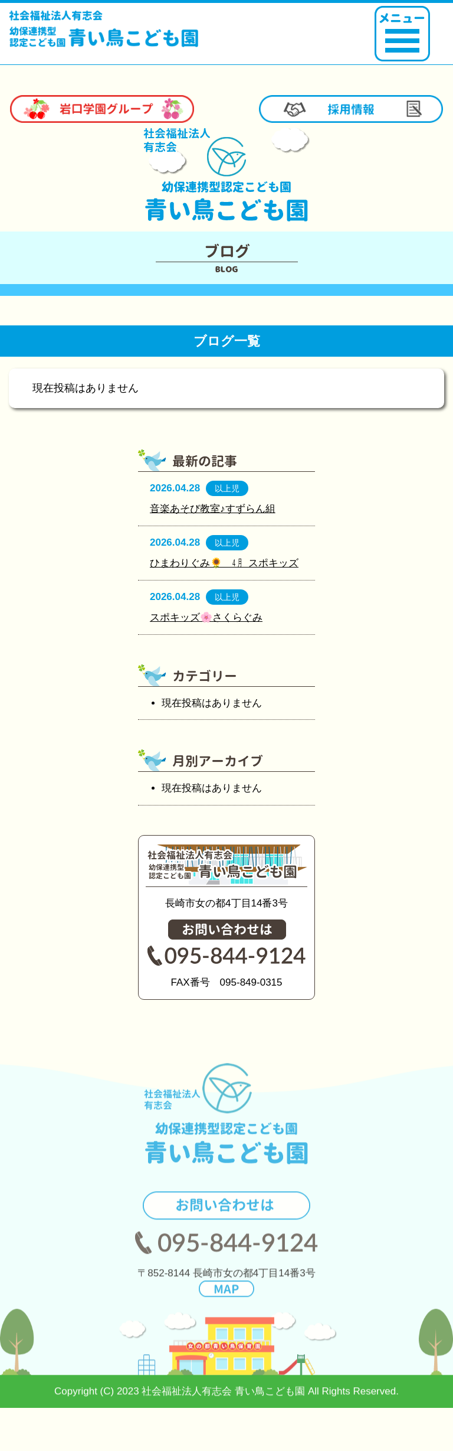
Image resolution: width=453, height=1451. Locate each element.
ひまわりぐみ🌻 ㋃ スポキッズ (224, 563)
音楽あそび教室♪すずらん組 (212, 508)
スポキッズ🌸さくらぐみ (206, 617)
